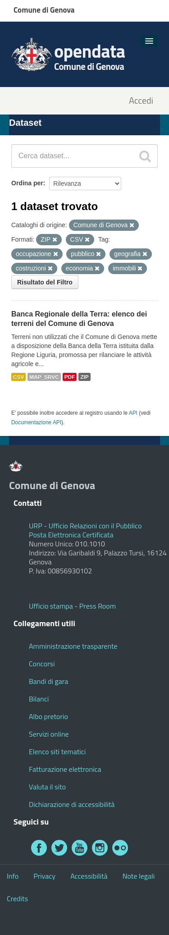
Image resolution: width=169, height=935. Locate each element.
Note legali (139, 876)
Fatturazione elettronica (65, 769)
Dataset (25, 123)
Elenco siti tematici (57, 751)
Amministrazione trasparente (73, 646)
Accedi (141, 100)
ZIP (84, 377)
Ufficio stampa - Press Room (72, 605)
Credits (17, 898)
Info (12, 876)
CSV (18, 377)
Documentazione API (36, 422)
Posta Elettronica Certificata (71, 534)
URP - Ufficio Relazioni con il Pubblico (85, 525)
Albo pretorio (48, 716)
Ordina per (27, 183)
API (133, 413)
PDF (69, 377)
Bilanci (39, 698)
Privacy (44, 876)
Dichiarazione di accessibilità (71, 804)
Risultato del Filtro (45, 282)
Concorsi (42, 663)
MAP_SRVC (44, 377)
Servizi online (49, 734)
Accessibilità (88, 876)
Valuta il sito (47, 786)
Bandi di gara (48, 681)
